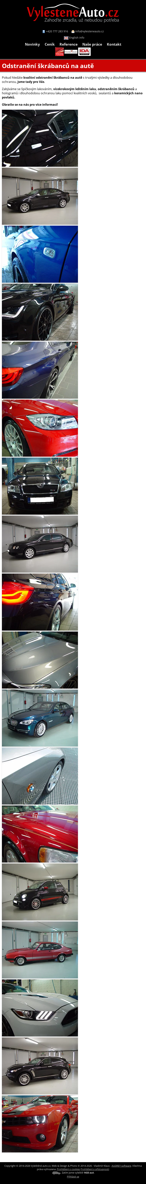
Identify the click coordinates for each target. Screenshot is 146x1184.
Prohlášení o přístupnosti (95, 1169)
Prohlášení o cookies (68, 1169)
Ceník (50, 44)
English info (74, 37)
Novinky (32, 44)
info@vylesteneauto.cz (89, 31)
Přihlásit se (73, 1176)
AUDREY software (121, 1165)
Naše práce (92, 44)
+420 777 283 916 (57, 31)
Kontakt (114, 44)
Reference (69, 44)
